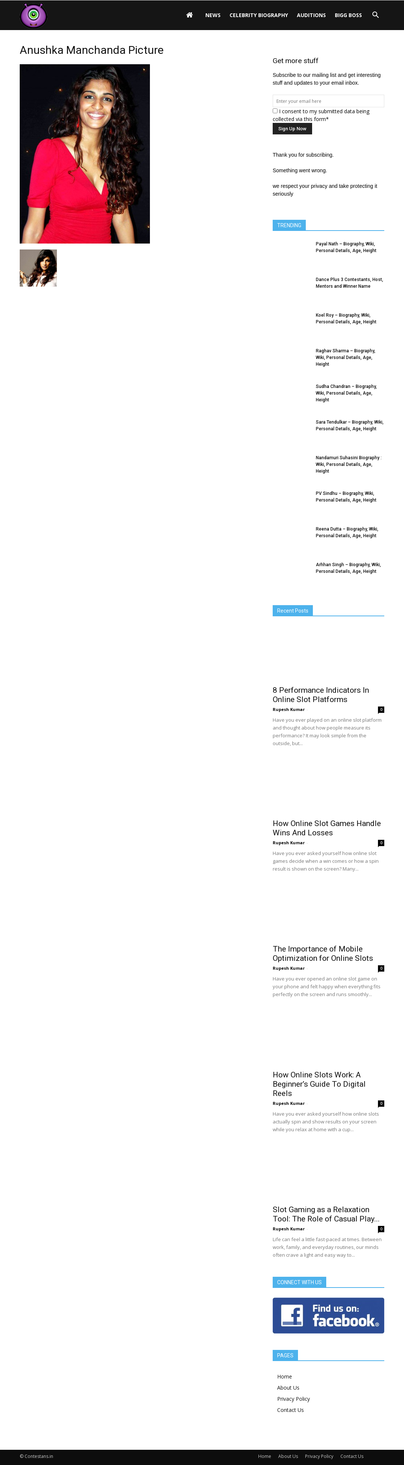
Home (284, 1376)
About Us (288, 1387)
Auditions (311, 15)
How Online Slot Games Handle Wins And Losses (327, 828)
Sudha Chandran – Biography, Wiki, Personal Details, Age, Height (346, 393)
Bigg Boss (348, 15)
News (213, 15)
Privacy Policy (293, 1398)
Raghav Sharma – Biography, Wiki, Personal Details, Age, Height (345, 357)
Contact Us (290, 1409)
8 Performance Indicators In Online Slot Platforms (321, 695)
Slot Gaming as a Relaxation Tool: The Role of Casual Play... (326, 1214)
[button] (375, 15)
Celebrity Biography (259, 15)
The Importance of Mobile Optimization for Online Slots (323, 953)
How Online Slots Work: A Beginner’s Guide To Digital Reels (319, 1084)
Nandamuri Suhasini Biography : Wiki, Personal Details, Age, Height (349, 464)
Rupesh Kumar (289, 709)
